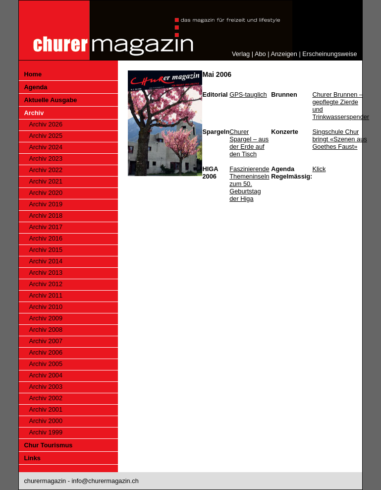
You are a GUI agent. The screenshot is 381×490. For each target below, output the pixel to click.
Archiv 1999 (45, 432)
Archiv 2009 (45, 318)
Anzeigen (284, 54)
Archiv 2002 (45, 398)
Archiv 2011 (45, 295)
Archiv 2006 (45, 352)
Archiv (34, 113)
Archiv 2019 (45, 204)
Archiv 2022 (45, 170)
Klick (319, 169)
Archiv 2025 (45, 135)
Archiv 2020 (45, 192)
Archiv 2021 (45, 181)
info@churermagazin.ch (104, 481)
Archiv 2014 (45, 261)
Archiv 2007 (45, 341)
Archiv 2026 (45, 124)
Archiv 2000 (45, 421)
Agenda (35, 87)
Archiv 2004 (45, 375)
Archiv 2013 (45, 272)
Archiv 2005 (45, 364)
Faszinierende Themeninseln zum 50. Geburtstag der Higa (249, 183)
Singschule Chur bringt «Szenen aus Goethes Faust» (339, 139)
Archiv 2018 (45, 215)
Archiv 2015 (45, 249)
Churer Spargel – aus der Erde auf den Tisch (249, 143)
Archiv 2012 (45, 284)
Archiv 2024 (45, 147)
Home (33, 74)
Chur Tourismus (48, 445)
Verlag (241, 54)
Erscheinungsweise (329, 54)
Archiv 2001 (45, 409)
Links (32, 458)
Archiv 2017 (45, 227)
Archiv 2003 (45, 386)
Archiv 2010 (45, 306)
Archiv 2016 (45, 238)
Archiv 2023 (45, 158)
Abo (260, 54)
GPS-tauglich (248, 94)
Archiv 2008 (45, 329)
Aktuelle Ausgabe (50, 100)
